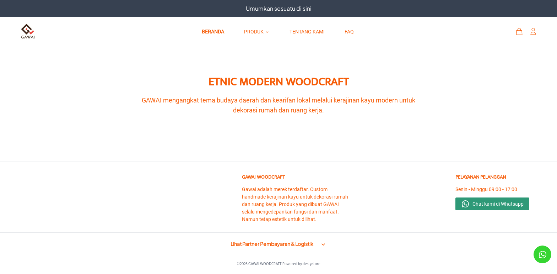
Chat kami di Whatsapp (498, 204)
